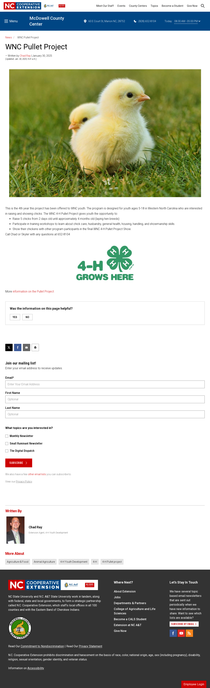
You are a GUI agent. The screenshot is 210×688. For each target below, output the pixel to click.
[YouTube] (181, 633)
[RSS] (189, 633)
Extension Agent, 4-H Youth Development (48, 532)
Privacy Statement (90, 646)
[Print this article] (35, 347)
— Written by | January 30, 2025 (28, 55)
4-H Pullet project (112, 561)
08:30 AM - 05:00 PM (187, 21)
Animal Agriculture (44, 561)
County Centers (138, 5)
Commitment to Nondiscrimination (42, 646)
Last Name (12, 408)
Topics (154, 5)
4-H (95, 561)
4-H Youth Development (73, 561)
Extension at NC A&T (127, 625)
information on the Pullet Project (33, 291)
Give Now (192, 5)
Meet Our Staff (105, 5)
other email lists (37, 474)
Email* (9, 377)
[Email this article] (26, 347)
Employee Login (193, 684)
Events (121, 5)
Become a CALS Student (130, 619)
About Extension (125, 591)
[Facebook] (173, 633)
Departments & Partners (130, 603)
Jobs (117, 597)
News (8, 37)
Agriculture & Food (17, 561)
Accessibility (35, 668)
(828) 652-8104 (144, 21)
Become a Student (172, 5)
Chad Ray (25, 55)
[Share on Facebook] (17, 347)
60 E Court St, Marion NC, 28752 (104, 21)
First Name (12, 393)
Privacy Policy (24, 481)
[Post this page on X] (9, 347)
